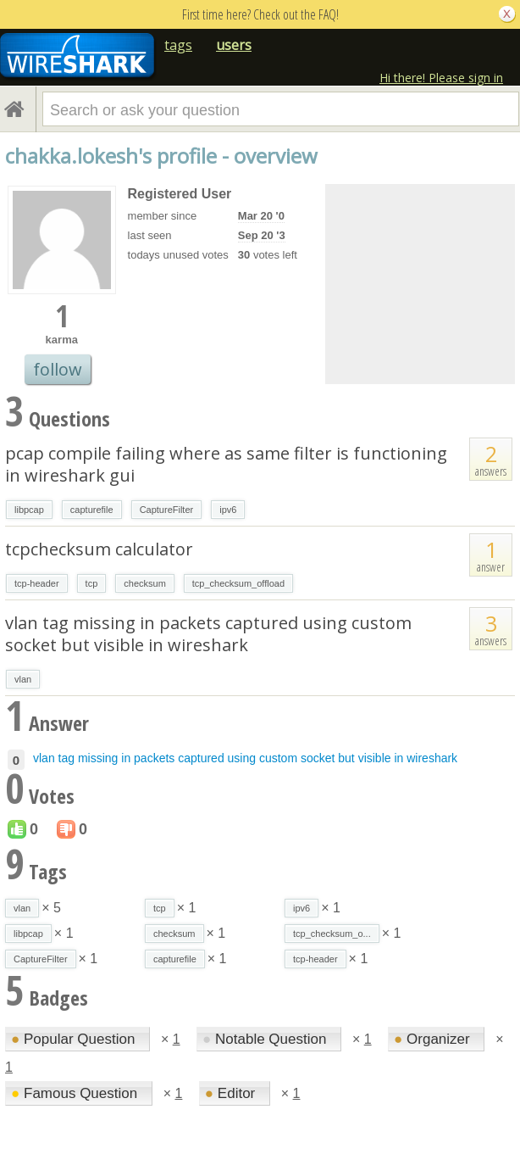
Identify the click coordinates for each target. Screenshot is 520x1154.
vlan (22, 679)
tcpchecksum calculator (99, 549)
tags (178, 45)
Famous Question (76, 1093)
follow (57, 369)
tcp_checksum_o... (332, 933)
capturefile (91, 510)
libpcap (29, 510)
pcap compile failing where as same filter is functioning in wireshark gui (226, 464)
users (234, 45)
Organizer (433, 1039)
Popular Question (75, 1039)
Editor (232, 1093)
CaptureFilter (167, 510)
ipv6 (227, 510)
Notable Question (266, 1039)
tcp (92, 583)
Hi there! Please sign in (441, 78)
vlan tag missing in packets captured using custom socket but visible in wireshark (208, 633)
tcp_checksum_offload (238, 583)
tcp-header (36, 583)
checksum (145, 583)
